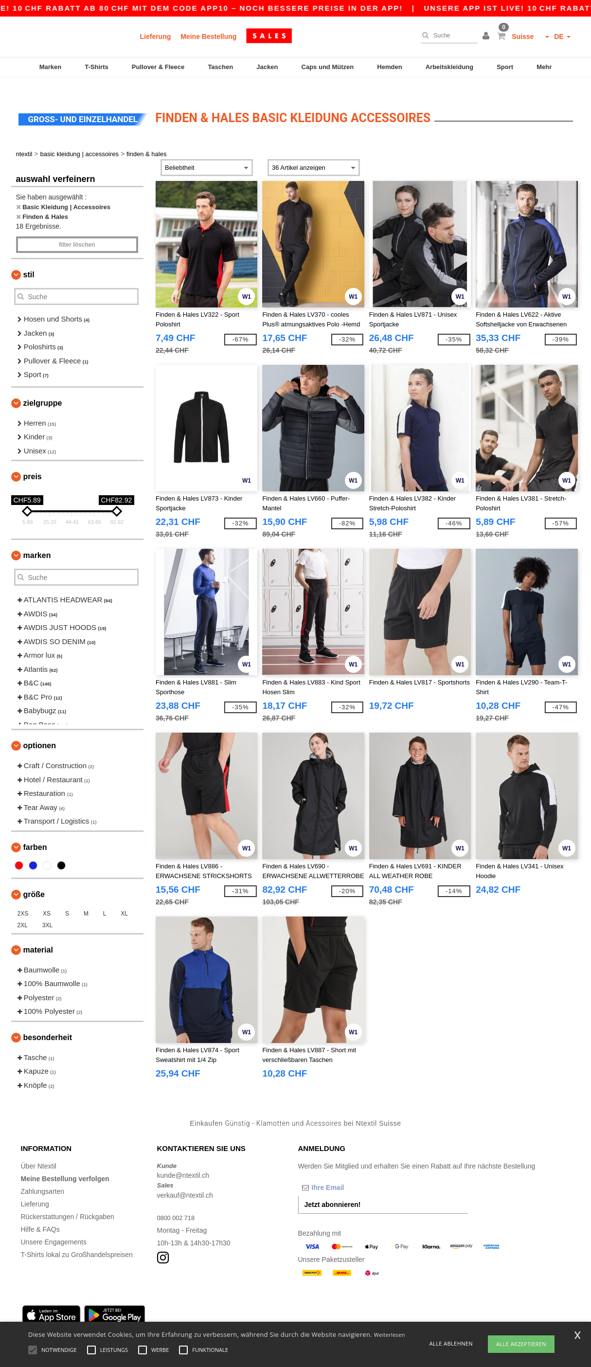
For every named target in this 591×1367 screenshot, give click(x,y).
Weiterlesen (389, 1334)
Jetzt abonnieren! (332, 1190)
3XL (47, 910)
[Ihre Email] (349, 1173)
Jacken (267, 67)
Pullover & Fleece (158, 67)
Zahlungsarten (43, 1177)
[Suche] (447, 35)
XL (124, 899)
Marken (50, 67)
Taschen (220, 67)
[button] (487, 36)
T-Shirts (96, 67)
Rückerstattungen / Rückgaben (67, 1202)
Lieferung (155, 36)
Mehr (544, 67)
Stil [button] (29, 260)
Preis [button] (32, 462)
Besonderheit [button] (47, 1023)
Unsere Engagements (54, 1227)
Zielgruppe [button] (42, 388)
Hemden (389, 67)
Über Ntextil (38, 1151)
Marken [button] (37, 541)
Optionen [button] (39, 731)
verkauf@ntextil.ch (185, 1181)
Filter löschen (77, 230)
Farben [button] (35, 832)
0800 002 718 (178, 1203)
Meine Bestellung (208, 36)
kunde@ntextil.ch (183, 1161)
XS (47, 899)
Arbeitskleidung (449, 67)
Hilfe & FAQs (40, 1215)
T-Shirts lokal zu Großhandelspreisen (77, 1240)
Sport (505, 67)
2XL (23, 910)
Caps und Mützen (328, 67)
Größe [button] (34, 880)
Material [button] (38, 935)
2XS (23, 899)
